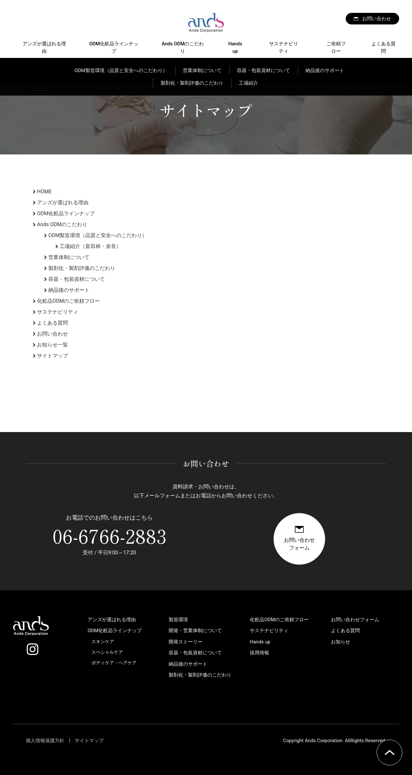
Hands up (235, 47)
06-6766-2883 (109, 535)
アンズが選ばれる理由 (44, 47)
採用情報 (259, 653)
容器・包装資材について (76, 279)
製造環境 (178, 620)
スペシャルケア (107, 652)
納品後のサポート (68, 290)
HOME (44, 192)
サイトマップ (52, 356)
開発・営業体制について (195, 630)
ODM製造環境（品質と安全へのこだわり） (97, 235)
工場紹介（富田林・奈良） (90, 246)
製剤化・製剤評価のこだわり (81, 268)
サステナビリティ (283, 47)
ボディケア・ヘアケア (113, 662)
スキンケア (102, 641)
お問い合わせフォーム (355, 620)
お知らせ (340, 642)
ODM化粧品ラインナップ (113, 47)
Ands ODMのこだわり (183, 47)
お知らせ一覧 (52, 345)
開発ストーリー (185, 642)
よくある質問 (383, 47)
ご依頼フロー (336, 47)
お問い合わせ (376, 19)
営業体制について (68, 257)
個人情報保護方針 (45, 740)
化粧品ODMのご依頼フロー (68, 301)
